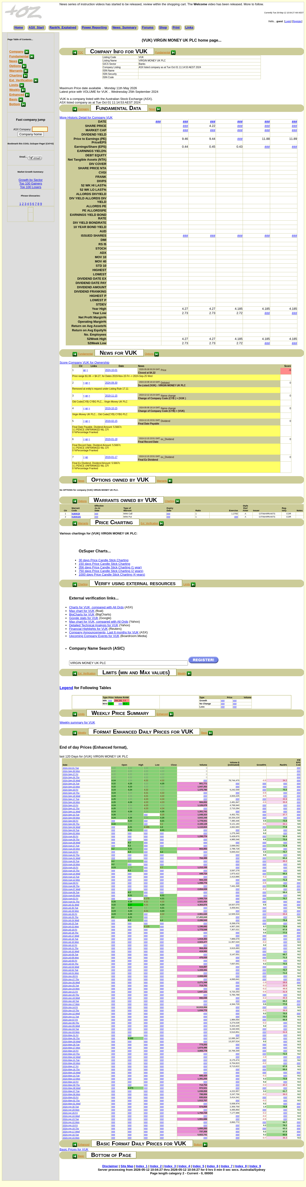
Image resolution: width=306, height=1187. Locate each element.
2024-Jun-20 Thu (71, 995)
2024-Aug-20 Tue (71, 861)
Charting (15, 75)
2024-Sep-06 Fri (70, 821)
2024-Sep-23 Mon (71, 786)
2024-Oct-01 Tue (71, 768)
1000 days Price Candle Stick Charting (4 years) (112, 574)
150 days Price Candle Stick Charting (104, 564)
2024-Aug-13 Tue (71, 877)
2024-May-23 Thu (71, 1054)
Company (16, 51)
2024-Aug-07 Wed (71, 889)
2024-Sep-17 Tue (71, 799)
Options (15, 66)
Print (176, 27)
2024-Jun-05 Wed (71, 1026)
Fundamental (19, 56)
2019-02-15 (111, 421)
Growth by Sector (31, 180)
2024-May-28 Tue (71, 1044)
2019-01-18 (111, 439)
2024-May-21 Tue (71, 1060)
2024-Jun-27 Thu (71, 979)
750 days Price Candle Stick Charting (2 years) (111, 571)
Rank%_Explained (62, 27)
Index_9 (255, 1166)
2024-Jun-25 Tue (71, 985)
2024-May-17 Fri (70, 1066)
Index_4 (184, 1166)
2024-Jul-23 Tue (70, 923)
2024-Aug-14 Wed (71, 873)
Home (18, 27)
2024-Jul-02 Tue (70, 970)
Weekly (14, 90)
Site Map (126, 1166)
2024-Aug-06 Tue (71, 892)
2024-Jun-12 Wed (71, 1013)
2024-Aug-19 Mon (71, 864)
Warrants (16, 70)
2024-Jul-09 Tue (70, 954)
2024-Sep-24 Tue (71, 783)
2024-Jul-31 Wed (71, 905)
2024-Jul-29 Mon (71, 911)
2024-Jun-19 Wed (71, 998)
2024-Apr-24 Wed (71, 1116)
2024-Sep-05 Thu (71, 824)
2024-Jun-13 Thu (71, 1010)
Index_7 (226, 1166)
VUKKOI (75, 513)
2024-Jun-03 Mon (71, 1032)
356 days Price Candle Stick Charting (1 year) (110, 567)
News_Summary (124, 27)
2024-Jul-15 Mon (71, 942)
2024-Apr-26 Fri (70, 1113)
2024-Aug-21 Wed (71, 858)
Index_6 (212, 1166)
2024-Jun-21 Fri (70, 992)
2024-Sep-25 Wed (71, 780)
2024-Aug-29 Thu (71, 839)
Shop (163, 27)
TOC (80, 52)
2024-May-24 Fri (70, 1051)
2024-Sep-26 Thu (71, 777)
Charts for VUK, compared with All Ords (96, 607)
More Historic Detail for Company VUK (86, 117)
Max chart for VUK (81, 611)
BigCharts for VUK (81, 614)
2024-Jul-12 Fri (70, 945)
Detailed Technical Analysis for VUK (93, 625)
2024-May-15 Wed (71, 1072)
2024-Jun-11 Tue (71, 1016)
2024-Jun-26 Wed (71, 982)
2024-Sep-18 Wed (71, 796)
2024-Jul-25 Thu (70, 917)
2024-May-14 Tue (71, 1075)
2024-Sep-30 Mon (71, 771)
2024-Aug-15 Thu (71, 870)
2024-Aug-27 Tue (71, 845)
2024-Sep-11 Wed (71, 811)
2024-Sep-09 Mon (71, 818)
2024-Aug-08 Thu (71, 886)
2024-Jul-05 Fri (70, 960)
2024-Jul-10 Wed (71, 951)
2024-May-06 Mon (71, 1094)
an (84, 370)
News (13, 61)
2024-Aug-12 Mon (71, 880)
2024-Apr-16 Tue (71, 1134)
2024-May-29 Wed (71, 1041)
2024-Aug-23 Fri (70, 852)
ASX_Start (36, 27)
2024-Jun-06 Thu (71, 1023)
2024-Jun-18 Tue (71, 1001)
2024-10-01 (111, 370)
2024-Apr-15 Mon (71, 1138)
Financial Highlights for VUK (88, 629)
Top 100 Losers (30, 187)
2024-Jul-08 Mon (71, 957)
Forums (147, 27)
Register (297, 21)
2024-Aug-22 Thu (71, 855)
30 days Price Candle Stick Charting (103, 560)
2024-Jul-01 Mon (71, 973)
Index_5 (198, 1166)
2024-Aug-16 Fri (70, 867)
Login (288, 21)
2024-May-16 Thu (71, 1069)
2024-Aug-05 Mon (71, 895)
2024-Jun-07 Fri (70, 1019)
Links (189, 27)
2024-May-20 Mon (71, 1063)
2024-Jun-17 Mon (71, 1004)
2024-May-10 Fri (70, 1082)
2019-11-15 (111, 395)
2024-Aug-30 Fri (70, 836)
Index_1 (142, 1166)
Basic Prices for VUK (74, 1149)
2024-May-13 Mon (71, 1079)
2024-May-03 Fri (70, 1097)
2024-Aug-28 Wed (71, 842)
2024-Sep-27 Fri (70, 774)
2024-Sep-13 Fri (70, 805)
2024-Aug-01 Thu (71, 901)
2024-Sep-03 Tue (71, 830)
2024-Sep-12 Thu (71, 808)
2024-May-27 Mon (71, 1047)
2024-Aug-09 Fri (70, 883)
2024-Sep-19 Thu (71, 793)
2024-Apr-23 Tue (71, 1119)
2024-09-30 (111, 382)
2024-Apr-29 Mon (71, 1110)
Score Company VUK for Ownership (84, 362)
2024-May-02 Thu (71, 1100)
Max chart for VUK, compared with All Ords (98, 621)
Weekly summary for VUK (77, 722)
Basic (13, 99)
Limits (13, 85)
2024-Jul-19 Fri (70, 929)
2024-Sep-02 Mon (71, 833)
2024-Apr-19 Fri (70, 1125)
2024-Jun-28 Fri (70, 976)
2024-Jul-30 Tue (70, 908)
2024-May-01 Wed (71, 1103)
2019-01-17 (111, 457)
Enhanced (16, 94)
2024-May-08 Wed (71, 1088)
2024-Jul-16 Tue (70, 939)
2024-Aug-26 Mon (71, 849)
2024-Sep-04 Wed (71, 827)
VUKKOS (76, 517)
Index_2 (156, 1166)
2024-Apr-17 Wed (71, 1131)
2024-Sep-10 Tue (71, 814)
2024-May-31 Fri (70, 1035)
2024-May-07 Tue (71, 1091)
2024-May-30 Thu (71, 1038)
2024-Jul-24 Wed (71, 920)
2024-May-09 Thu (71, 1085)
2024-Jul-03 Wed (71, 967)
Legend (66, 688)
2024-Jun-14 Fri (70, 1007)
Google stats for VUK (83, 618)
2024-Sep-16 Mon (71, 802)
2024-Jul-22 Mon (71, 926)
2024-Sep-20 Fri (70, 790)
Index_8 (241, 1166)
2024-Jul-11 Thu (70, 948)
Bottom (14, 104)
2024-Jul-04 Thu (70, 964)
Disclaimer (110, 1166)
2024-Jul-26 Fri (70, 914)
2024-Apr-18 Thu (71, 1128)
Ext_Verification (21, 80)
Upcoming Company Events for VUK (94, 636)
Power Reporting (94, 27)
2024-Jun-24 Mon (71, 988)
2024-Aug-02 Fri (70, 898)
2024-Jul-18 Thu (70, 932)
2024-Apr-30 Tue (71, 1106)
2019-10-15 (111, 408)
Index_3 (170, 1166)
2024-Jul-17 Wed (71, 936)
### (158, 121)
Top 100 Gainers (30, 183)
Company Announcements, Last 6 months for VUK (104, 632)
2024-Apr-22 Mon (71, 1122)
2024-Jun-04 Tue (71, 1029)
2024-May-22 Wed (71, 1057)
